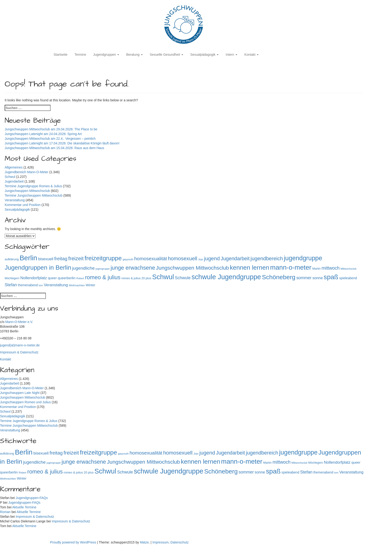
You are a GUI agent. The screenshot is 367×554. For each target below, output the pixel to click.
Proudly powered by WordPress (73, 542)
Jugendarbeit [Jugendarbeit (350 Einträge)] (235, 258)
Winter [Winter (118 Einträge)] (90, 285)
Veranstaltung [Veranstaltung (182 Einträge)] (56, 285)
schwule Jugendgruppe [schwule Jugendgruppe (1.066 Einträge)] (226, 277)
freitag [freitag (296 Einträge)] (60, 258)
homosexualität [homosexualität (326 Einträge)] (150, 258)
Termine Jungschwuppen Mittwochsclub (33, 195)
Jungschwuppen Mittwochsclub (27, 191)
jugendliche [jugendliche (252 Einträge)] (83, 268)
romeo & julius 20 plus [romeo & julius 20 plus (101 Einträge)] (136, 278)
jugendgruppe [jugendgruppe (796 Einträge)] (303, 258)
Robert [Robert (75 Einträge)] (80, 278)
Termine (80, 54)
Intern (231, 54)
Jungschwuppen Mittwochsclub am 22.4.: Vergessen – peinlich (50, 138)
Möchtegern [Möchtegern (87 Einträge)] (12, 278)
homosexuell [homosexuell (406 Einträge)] (182, 258)
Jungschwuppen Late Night (20, 393)
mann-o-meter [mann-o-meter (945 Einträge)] (290, 267)
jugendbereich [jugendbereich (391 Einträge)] (266, 258)
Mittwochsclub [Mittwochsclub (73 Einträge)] (348, 268)
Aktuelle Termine (24, 507)
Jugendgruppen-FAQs (32, 498)
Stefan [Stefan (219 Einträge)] (11, 285)
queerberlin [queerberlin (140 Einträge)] (67, 278)
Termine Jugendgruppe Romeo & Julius (33, 186)
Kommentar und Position (22, 205)
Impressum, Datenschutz (170, 542)
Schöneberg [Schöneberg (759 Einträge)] (278, 277)
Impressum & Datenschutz (19, 352)
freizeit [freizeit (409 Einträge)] (76, 258)
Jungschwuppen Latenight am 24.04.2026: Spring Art (44, 134)
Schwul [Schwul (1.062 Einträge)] (163, 277)
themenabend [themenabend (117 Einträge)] (28, 285)
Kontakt (251, 54)
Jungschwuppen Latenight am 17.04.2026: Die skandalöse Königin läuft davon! (62, 143)
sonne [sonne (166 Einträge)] (317, 278)
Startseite (60, 54)
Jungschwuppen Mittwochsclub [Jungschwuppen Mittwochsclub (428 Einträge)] (192, 268)
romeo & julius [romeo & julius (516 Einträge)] (102, 277)
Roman (5, 512)
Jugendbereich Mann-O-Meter (26, 172)
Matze (144, 542)
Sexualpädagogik (204, 54)
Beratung (134, 54)
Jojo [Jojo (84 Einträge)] (200, 259)
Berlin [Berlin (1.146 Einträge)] (28, 258)
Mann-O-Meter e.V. (19, 322)
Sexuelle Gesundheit (166, 54)
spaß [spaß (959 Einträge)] (331, 277)
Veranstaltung (15, 200)
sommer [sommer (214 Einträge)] (304, 277)
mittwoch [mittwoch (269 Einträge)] (331, 268)
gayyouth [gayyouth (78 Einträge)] (128, 259)
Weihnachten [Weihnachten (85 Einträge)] (77, 285)
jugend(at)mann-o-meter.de (20, 345)
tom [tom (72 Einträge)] (41, 285)
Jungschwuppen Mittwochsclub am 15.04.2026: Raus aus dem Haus (55, 148)
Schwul (10, 177)
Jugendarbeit (14, 181)
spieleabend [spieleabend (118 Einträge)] (348, 278)
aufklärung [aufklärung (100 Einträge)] (12, 259)
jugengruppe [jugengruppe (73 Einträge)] (102, 268)
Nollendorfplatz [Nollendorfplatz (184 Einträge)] (33, 278)
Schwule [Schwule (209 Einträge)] (183, 277)
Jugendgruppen (106, 54)
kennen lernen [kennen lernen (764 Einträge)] (249, 267)
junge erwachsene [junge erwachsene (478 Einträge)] (132, 268)
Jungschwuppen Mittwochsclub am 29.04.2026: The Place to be (51, 129)
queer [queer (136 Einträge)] (52, 278)
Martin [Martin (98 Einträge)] (316, 268)
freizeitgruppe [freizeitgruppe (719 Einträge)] (103, 258)
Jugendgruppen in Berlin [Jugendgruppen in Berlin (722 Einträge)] (38, 267)
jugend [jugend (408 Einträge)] (212, 258)
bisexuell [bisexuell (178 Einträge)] (45, 259)
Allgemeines (13, 167)
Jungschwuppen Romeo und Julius (25, 402)
